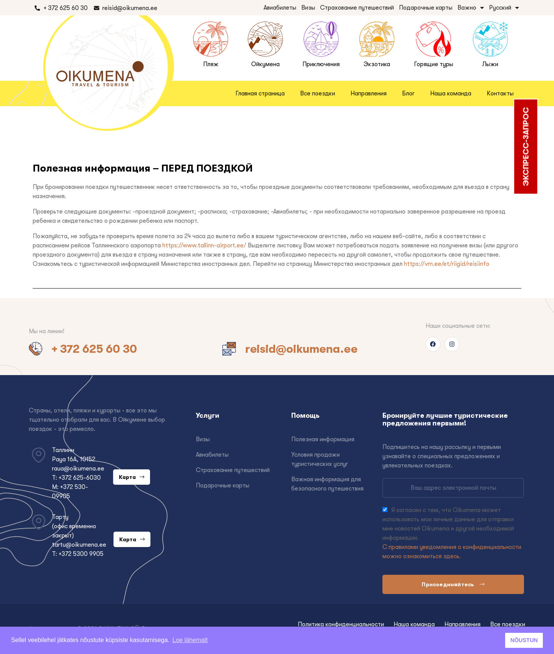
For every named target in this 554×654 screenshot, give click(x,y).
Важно (470, 8)
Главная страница (260, 93)
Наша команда (450, 93)
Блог (408, 93)
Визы (308, 7)
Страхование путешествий (357, 7)
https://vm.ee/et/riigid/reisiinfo (446, 263)
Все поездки (317, 93)
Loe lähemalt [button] (190, 640)
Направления (368, 93)
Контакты (500, 93)
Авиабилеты (280, 7)
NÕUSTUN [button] (524, 640)
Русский (504, 8)
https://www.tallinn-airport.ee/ (204, 245)
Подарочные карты (425, 7)
